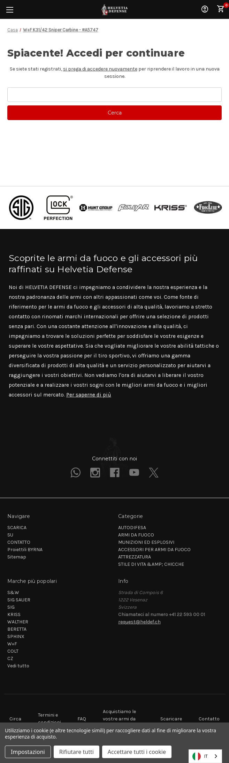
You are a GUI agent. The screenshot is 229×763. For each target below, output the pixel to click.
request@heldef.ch (139, 622)
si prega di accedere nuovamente (100, 69)
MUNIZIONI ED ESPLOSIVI (146, 542)
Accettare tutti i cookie (137, 752)
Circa (15, 719)
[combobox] (205, 756)
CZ (10, 658)
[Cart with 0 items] (221, 9)
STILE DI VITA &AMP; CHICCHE (151, 564)
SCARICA (16, 528)
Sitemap (16, 557)
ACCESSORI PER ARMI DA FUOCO (154, 550)
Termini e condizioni (49, 718)
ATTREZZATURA (134, 557)
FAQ (81, 719)
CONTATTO (18, 542)
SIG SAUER (18, 600)
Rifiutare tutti (76, 752)
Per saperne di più (88, 395)
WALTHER (17, 622)
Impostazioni (28, 752)
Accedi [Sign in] (205, 9)
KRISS (14, 614)
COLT (12, 651)
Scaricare (171, 719)
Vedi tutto (18, 666)
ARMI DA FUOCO (136, 535)
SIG (11, 607)
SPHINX (15, 636)
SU (10, 535)
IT (200, 756)
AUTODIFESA (132, 528)
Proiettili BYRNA (25, 550)
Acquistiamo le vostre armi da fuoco (119, 719)
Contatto (209, 719)
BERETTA (16, 629)
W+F (12, 644)
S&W (13, 592)
